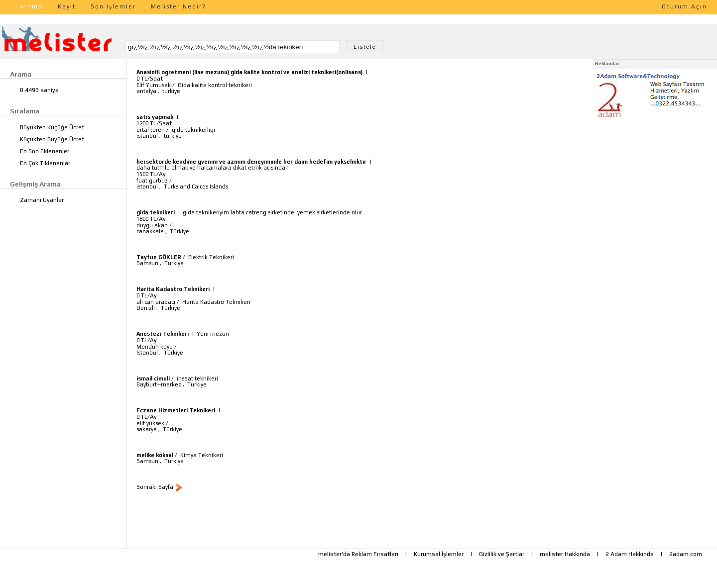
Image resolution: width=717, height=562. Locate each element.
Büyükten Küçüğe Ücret (52, 127)
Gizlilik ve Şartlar (501, 554)
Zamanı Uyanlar (42, 199)
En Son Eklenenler (44, 151)
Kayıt (67, 6)
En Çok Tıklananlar (45, 163)
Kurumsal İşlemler (439, 554)
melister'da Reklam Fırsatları (358, 554)
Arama (31, 6)
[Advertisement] (655, 183)
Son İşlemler (113, 6)
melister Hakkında (565, 554)
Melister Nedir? (178, 6)
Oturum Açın (684, 6)
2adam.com (685, 554)
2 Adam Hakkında (629, 554)
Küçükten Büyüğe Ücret (52, 139)
